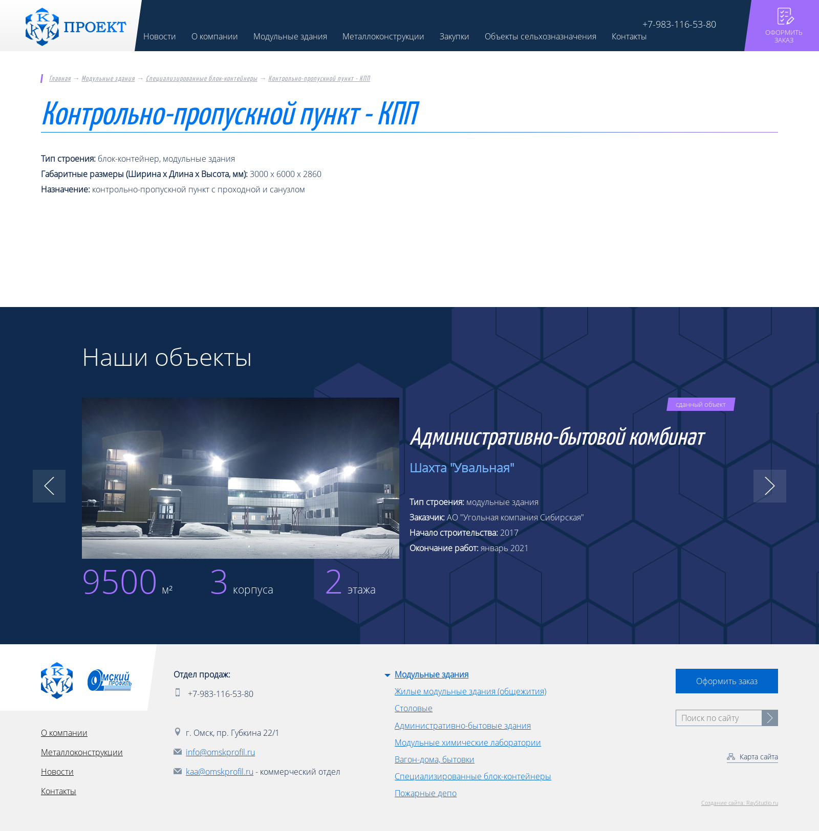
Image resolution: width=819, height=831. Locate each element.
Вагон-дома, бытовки (435, 759)
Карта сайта (759, 756)
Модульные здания (108, 78)
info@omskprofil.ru (220, 752)
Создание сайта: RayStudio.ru (739, 802)
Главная (60, 78)
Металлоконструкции (82, 752)
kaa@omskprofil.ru (219, 771)
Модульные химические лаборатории (468, 742)
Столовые (414, 708)
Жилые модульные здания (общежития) (470, 691)
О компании (64, 732)
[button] (49, 486)
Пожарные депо (426, 793)
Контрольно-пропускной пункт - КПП (319, 78)
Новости (57, 771)
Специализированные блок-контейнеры (201, 78)
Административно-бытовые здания (463, 725)
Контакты (58, 791)
